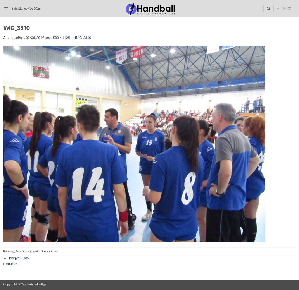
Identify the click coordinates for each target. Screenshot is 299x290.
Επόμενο (12, 264)
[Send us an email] (289, 9)
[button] (6, 8)
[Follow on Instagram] (283, 9)
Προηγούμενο (16, 258)
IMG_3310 (83, 37)
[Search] (268, 9)
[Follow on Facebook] (278, 9)
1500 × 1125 (60, 37)
